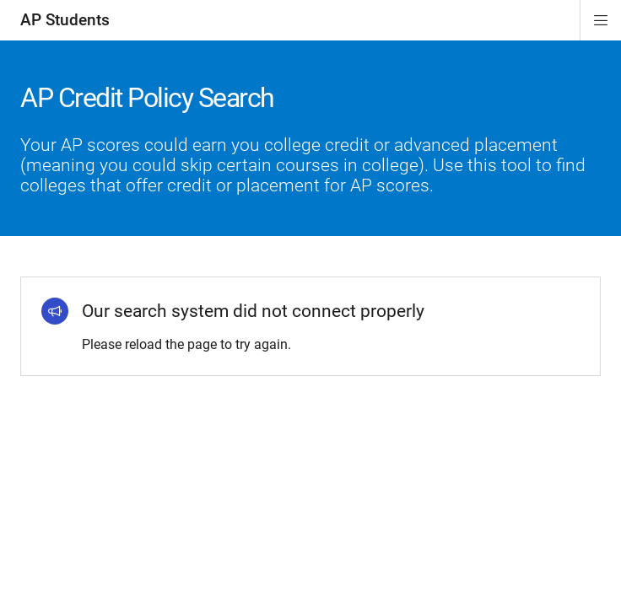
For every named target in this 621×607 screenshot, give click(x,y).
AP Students (65, 20)
